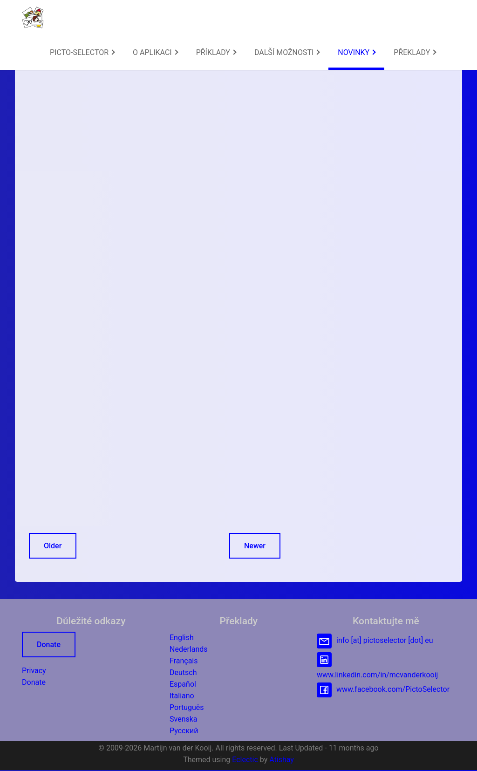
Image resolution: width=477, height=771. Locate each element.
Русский (184, 730)
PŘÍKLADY (216, 52)
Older (52, 545)
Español (183, 684)
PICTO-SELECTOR (82, 52)
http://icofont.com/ (248, 253)
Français (184, 660)
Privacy (34, 670)
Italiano (182, 695)
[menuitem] (82, 52)
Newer (255, 545)
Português (187, 707)
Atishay (281, 759)
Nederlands (189, 649)
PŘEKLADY (415, 52)
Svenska (184, 719)
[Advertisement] (154, 132)
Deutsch (183, 672)
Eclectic (245, 759)
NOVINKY (356, 52)
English (182, 637)
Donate (49, 644)
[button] (33, 17)
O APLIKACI (155, 52)
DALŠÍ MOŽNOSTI (287, 52)
